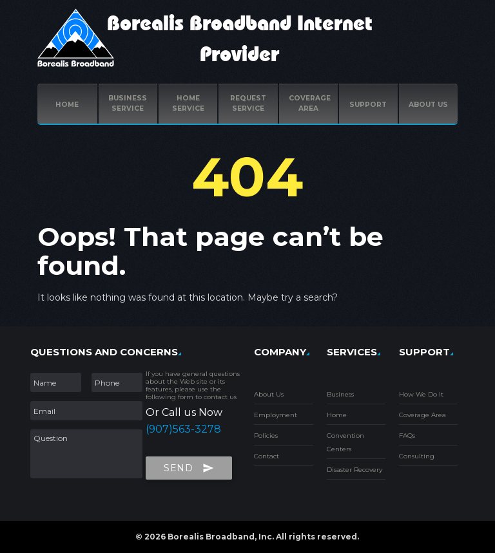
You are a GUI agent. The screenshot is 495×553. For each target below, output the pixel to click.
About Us (269, 394)
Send (189, 465)
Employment (275, 415)
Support (368, 104)
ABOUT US (428, 104)
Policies (266, 435)
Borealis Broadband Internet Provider (240, 39)
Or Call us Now (184, 412)
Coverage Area (422, 415)
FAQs (407, 435)
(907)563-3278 (183, 429)
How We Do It (421, 394)
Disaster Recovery (354, 469)
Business (340, 394)
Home (67, 104)
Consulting (416, 456)
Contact (266, 456)
